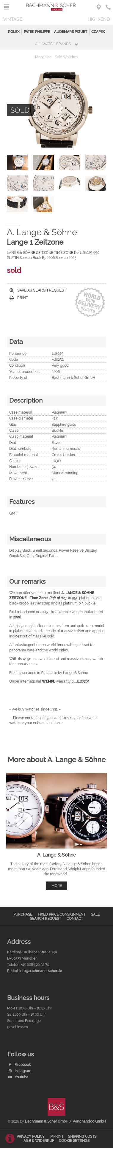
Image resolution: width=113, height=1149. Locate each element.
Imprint (56, 1136)
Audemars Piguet (70, 32)
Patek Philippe (37, 32)
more (56, 886)
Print (19, 298)
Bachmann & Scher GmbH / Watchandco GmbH (65, 1121)
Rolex (14, 32)
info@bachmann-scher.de (40, 971)
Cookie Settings (74, 1141)
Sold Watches (66, 57)
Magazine (43, 57)
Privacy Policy (31, 1136)
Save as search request (38, 290)
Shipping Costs (82, 1136)
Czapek (98, 32)
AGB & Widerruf (38, 1141)
